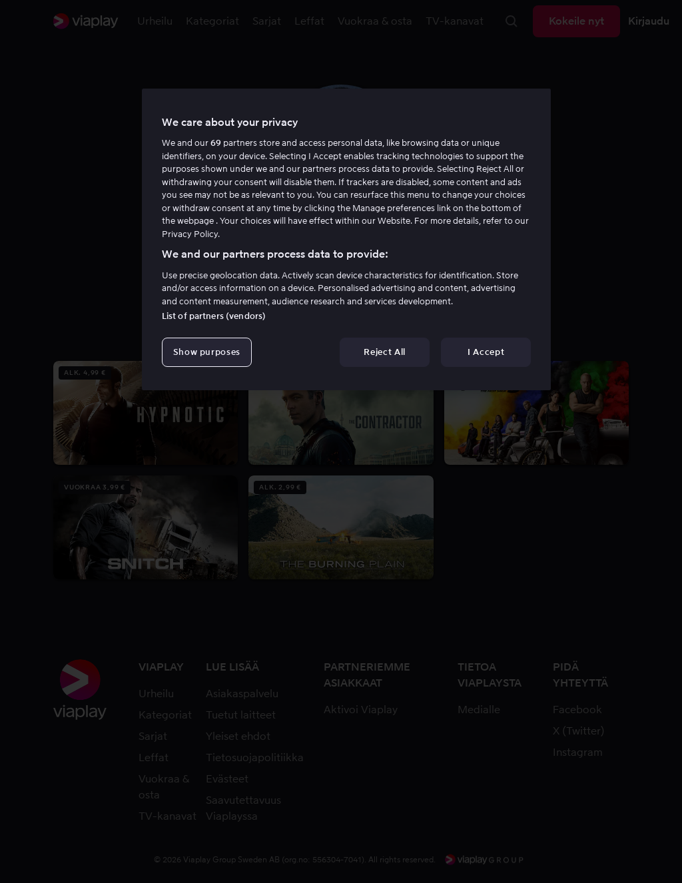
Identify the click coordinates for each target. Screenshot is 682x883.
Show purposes (206, 352)
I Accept (486, 352)
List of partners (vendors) (214, 316)
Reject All (385, 352)
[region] (346, 240)
